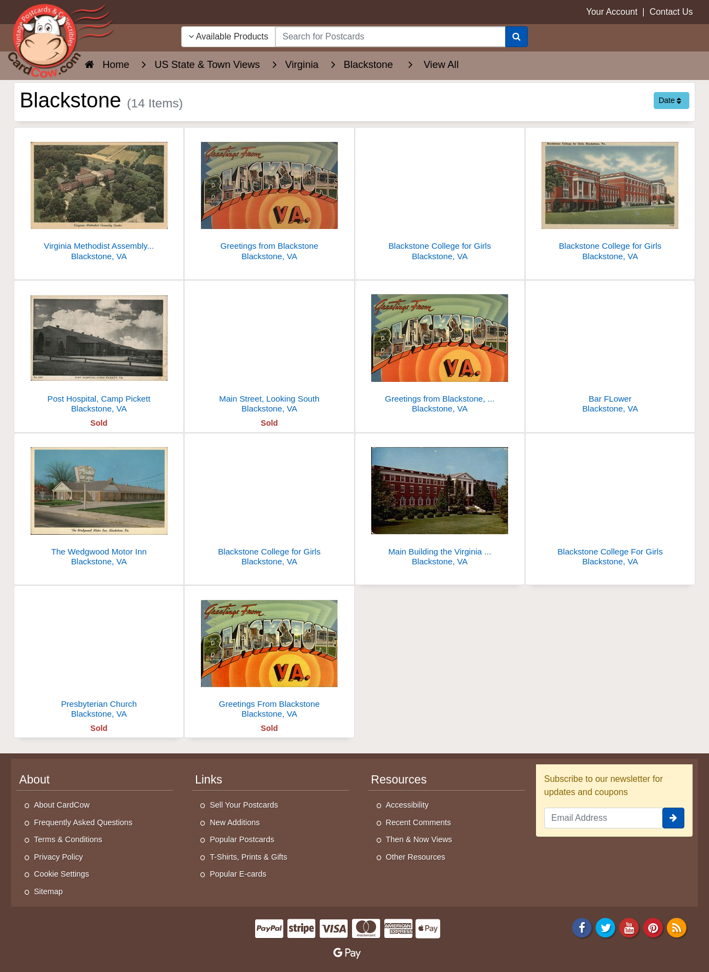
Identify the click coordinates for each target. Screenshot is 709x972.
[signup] (673, 818)
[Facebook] (581, 926)
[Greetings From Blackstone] (269, 655)
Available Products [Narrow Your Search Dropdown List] (228, 36)
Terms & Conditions (68, 839)
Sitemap (48, 891)
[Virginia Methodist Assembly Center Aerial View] (98, 197)
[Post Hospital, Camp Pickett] (98, 349)
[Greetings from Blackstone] (269, 197)
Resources (399, 779)
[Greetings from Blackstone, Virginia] (439, 349)
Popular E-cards (238, 874)
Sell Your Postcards (244, 805)
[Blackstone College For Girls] (610, 502)
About (34, 779)
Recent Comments (418, 822)
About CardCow (62, 805)
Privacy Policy (58, 857)
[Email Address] (603, 818)
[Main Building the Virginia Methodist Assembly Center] (439, 502)
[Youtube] (629, 926)
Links (208, 779)
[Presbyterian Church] (98, 655)
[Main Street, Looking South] (269, 349)
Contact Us (671, 11)
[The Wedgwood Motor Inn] (98, 502)
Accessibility (407, 805)
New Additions (235, 822)
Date (670, 100)
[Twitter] (605, 926)
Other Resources (416, 857)
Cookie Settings (61, 874)
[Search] (516, 36)
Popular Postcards (242, 839)
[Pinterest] (653, 926)
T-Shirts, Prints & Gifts (248, 857)
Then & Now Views (419, 839)
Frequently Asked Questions (83, 822)
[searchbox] (390, 36)
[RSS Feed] (676, 926)
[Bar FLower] (610, 349)
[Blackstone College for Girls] (439, 197)
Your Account (612, 11)
